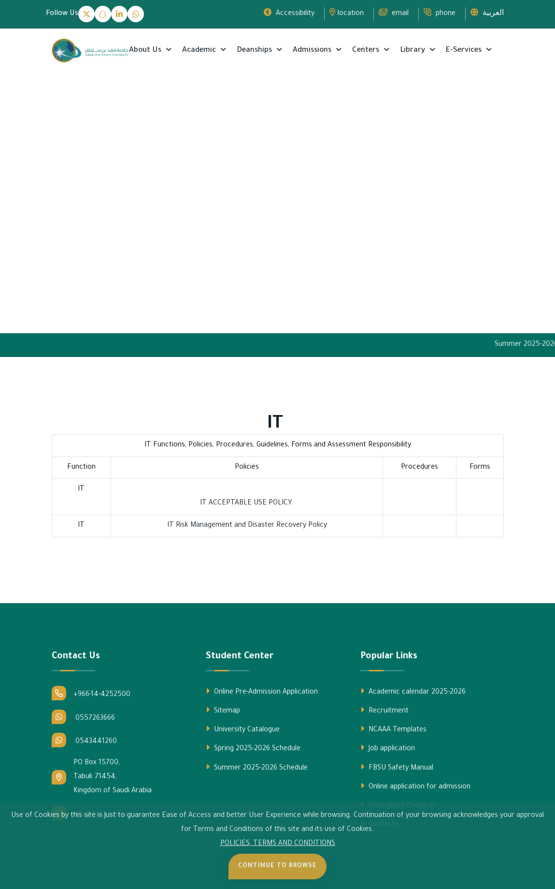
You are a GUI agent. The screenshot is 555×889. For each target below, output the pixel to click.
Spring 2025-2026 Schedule (253, 748)
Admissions (313, 50)
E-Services (465, 50)
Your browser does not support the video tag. (277, 212)
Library (413, 50)
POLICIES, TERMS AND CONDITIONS (277, 844)
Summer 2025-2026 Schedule (257, 767)
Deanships (255, 50)
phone (439, 13)
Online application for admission (415, 786)
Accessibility (289, 13)
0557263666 (83, 717)
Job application (387, 748)
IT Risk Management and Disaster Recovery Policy (247, 526)
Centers (366, 50)
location (346, 13)
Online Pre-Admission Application (262, 691)
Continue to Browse (277, 866)
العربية (487, 13)
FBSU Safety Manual (396, 767)
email (394, 13)
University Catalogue (243, 729)
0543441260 (84, 740)
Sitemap (223, 710)
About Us (146, 50)
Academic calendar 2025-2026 (413, 691)
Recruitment (384, 710)
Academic (200, 50)
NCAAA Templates (393, 729)
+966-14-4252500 (91, 693)
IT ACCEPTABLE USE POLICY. (247, 503)
